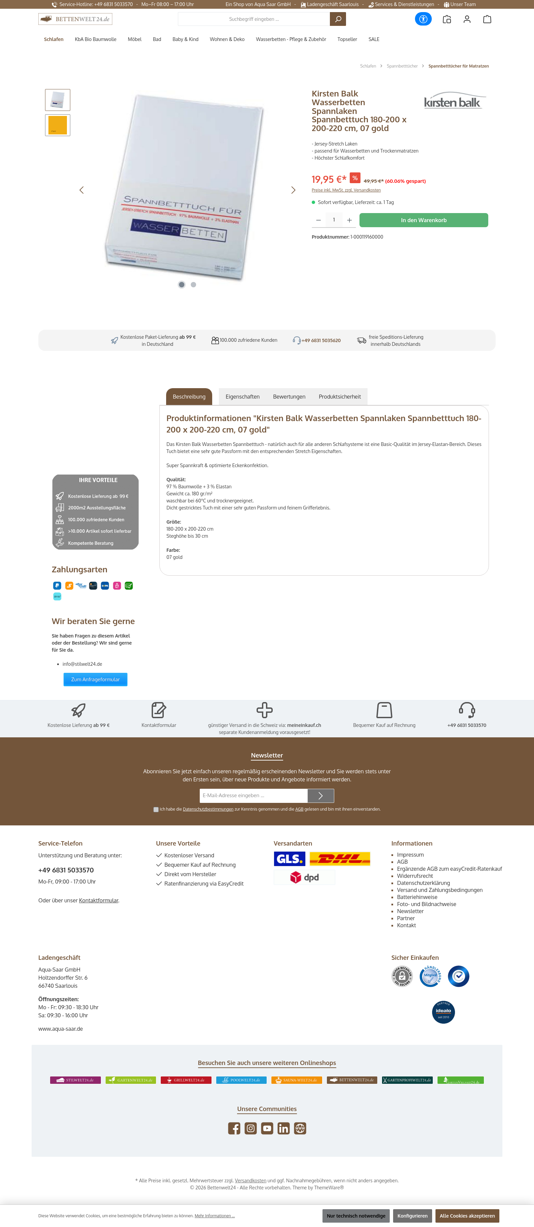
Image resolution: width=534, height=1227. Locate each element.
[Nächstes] (293, 190)
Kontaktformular (159, 725)
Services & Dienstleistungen (401, 4)
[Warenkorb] (487, 19)
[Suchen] (338, 19)
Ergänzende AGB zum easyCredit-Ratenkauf (449, 868)
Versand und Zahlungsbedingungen (440, 890)
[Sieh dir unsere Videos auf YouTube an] (267, 1128)
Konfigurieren (412, 1216)
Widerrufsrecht (415, 875)
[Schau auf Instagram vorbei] (250, 1128)
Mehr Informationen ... (215, 1215)
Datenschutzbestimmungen (208, 809)
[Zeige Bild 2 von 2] (193, 284)
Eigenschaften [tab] (243, 396)
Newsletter (410, 911)
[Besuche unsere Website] (300, 1128)
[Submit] (320, 796)
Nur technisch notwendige (356, 1216)
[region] (171, 190)
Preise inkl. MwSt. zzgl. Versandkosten (346, 190)
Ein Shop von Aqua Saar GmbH (258, 4)
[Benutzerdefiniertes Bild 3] (458, 976)
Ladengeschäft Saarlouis (330, 4)
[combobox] (254, 19)
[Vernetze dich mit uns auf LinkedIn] (283, 1128)
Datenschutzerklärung (423, 883)
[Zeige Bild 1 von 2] (181, 284)
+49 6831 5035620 (321, 340)
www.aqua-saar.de (60, 1028)
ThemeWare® (329, 1187)
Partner (406, 918)
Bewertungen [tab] (289, 396)
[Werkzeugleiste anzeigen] (423, 19)
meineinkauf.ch (304, 725)
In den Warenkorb (424, 220)
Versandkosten (250, 1180)
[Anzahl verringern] (319, 220)
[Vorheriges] (82, 190)
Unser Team (460, 4)
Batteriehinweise (417, 897)
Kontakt (406, 925)
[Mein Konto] (467, 19)
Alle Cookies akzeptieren (467, 1216)
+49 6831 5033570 (467, 725)
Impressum (410, 854)
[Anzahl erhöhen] (349, 220)
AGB (299, 809)
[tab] (189, 396)
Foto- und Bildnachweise (426, 904)
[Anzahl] (334, 220)
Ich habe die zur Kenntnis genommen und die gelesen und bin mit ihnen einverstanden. (270, 809)
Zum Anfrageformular (95, 679)
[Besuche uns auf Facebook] (234, 1128)
